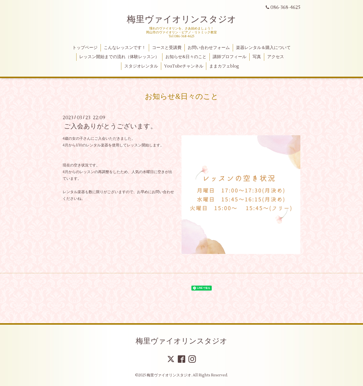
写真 (257, 57)
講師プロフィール (229, 57)
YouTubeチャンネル (183, 66)
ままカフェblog (224, 66)
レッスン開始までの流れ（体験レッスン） (119, 57)
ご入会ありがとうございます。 (110, 126)
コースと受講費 (167, 47)
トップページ (85, 47)
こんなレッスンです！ (125, 47)
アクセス (275, 57)
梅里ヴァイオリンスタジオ (181, 19)
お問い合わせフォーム (209, 47)
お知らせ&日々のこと (186, 57)
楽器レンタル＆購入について (263, 47)
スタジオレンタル (141, 66)
